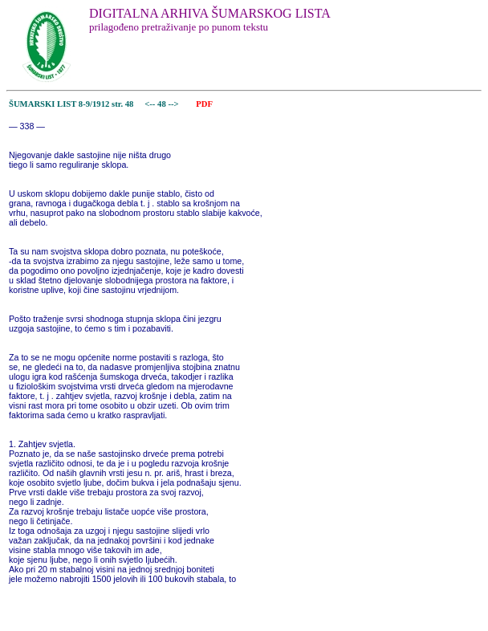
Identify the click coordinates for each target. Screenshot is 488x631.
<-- (150, 104)
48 (162, 104)
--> (174, 104)
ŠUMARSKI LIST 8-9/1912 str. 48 (71, 104)
